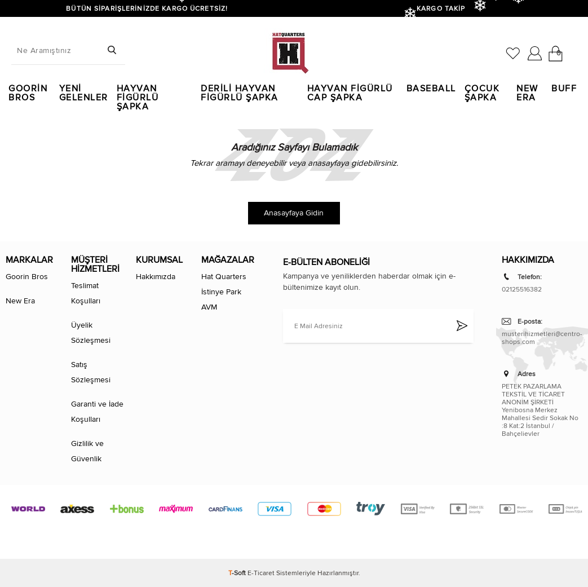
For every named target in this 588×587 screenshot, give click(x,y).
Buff (564, 89)
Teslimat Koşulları (85, 293)
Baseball (431, 89)
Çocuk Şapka (482, 93)
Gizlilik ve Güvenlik (87, 451)
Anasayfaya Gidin (294, 213)
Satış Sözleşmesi (90, 372)
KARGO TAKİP (441, 8)
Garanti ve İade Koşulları (97, 411)
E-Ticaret (261, 573)
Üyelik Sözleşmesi (90, 332)
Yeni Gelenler (83, 93)
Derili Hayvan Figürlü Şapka (239, 93)
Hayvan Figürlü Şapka (138, 93)
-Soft (237, 573)
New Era (527, 93)
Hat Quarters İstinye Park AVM (223, 292)
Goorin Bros (27, 93)
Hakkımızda (155, 276)
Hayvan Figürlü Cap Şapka (350, 93)
